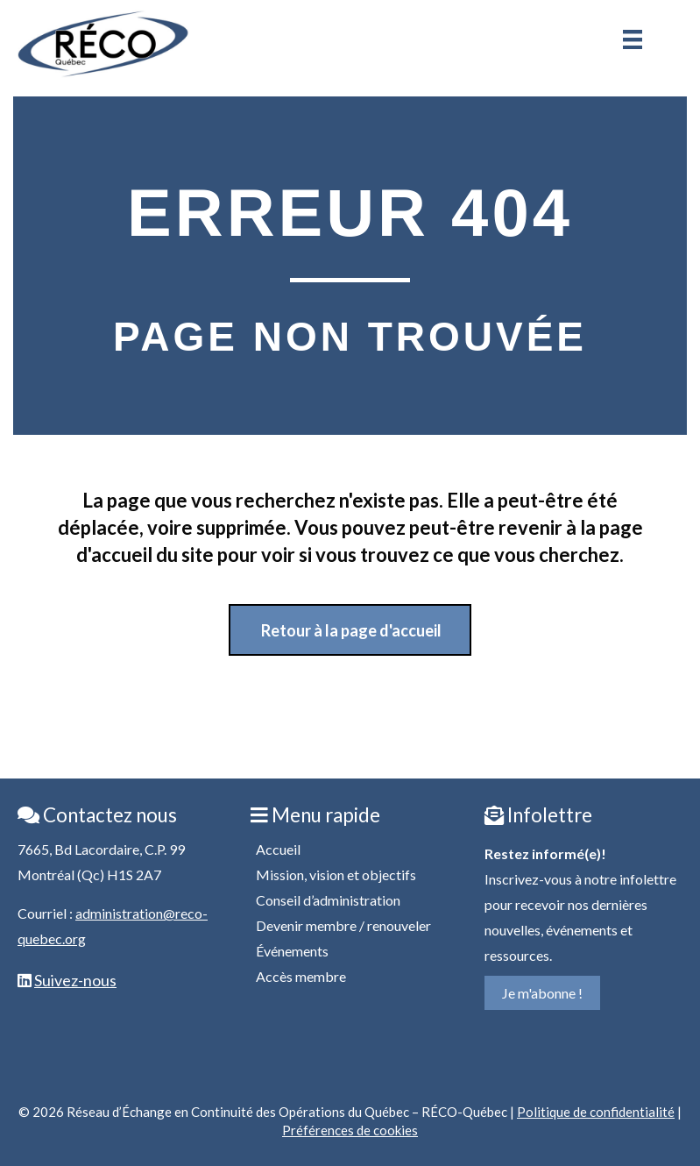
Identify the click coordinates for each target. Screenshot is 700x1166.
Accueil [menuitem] (278, 849)
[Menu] (632, 39)
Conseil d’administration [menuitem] (328, 900)
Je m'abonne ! (542, 993)
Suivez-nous (75, 980)
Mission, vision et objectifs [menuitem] (336, 874)
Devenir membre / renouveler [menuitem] (343, 925)
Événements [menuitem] (292, 950)
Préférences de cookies (350, 1130)
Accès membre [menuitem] (301, 976)
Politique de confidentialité (596, 1112)
